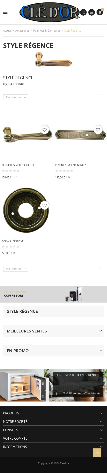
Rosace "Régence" (13, 240)
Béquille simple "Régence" (18, 165)
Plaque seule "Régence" (70, 165)
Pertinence (17, 97)
